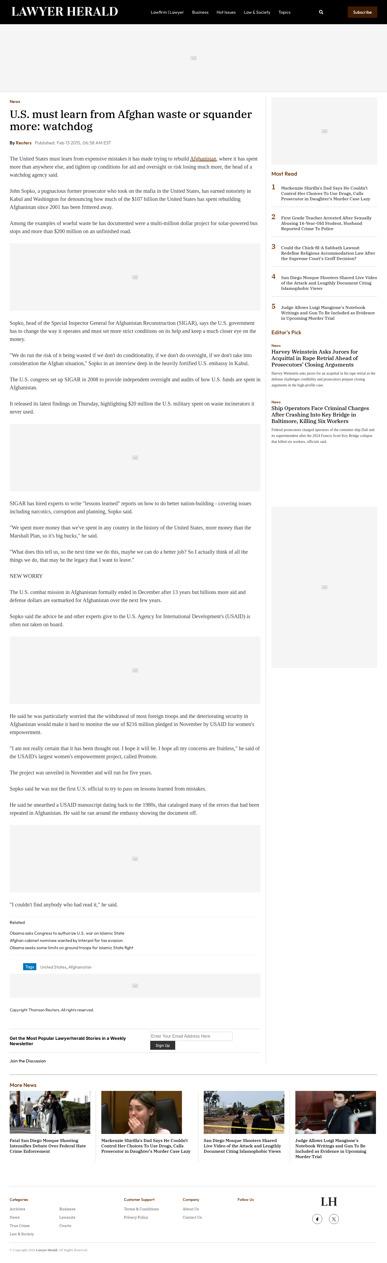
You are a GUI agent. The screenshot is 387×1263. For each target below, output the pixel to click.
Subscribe (362, 12)
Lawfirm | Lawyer (167, 12)
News (15, 101)
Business (200, 12)
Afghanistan (203, 159)
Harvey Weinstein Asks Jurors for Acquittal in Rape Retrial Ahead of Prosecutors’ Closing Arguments (314, 358)
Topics (284, 12)
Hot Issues (226, 12)
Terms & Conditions (141, 1209)
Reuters (24, 142)
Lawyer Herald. (47, 1250)
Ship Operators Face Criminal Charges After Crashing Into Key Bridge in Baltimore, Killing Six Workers (320, 414)
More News (23, 1084)
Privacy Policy (136, 1217)
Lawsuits (67, 1217)
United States (53, 967)
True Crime (20, 1225)
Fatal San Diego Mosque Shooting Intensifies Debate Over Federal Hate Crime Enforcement (48, 1146)
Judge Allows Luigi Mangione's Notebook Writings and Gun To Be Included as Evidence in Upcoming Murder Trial (328, 313)
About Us (191, 1209)
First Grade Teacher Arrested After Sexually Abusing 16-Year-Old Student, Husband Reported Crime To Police (326, 223)
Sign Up (163, 1045)
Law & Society (257, 12)
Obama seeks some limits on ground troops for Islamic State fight (71, 947)
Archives (17, 1209)
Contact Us (192, 1217)
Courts (65, 1225)
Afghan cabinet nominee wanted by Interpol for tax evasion (66, 940)
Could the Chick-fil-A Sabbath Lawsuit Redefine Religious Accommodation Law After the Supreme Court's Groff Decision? (328, 253)
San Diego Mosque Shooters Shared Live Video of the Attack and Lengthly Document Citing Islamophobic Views (329, 283)
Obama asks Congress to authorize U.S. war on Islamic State (67, 933)
